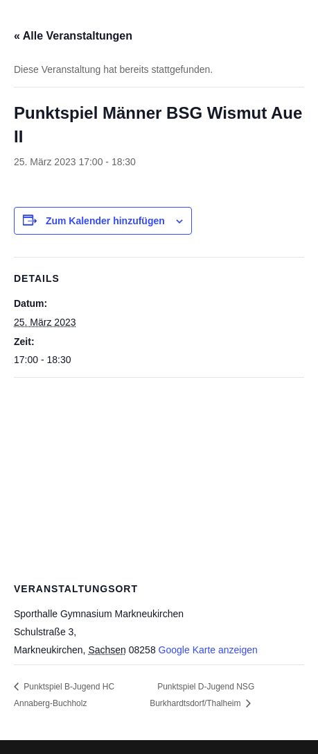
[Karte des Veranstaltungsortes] (159, 478)
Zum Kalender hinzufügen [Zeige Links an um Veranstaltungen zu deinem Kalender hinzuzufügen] (105, 220)
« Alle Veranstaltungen (73, 36)
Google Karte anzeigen (208, 649)
